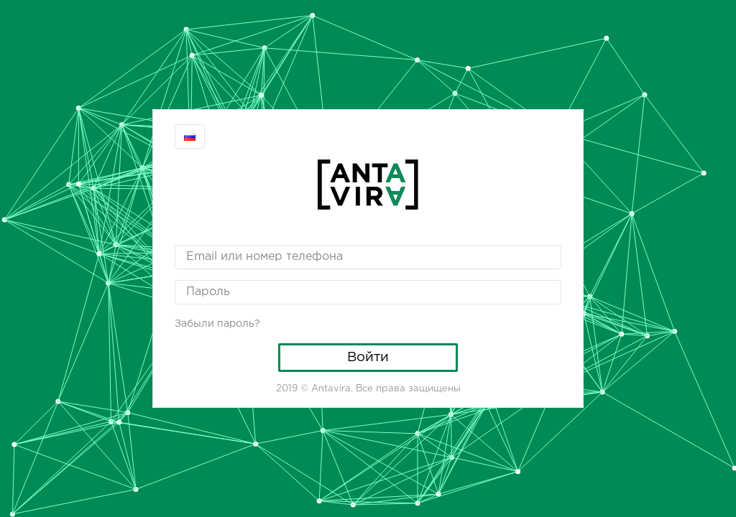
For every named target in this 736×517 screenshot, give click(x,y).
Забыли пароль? (217, 324)
